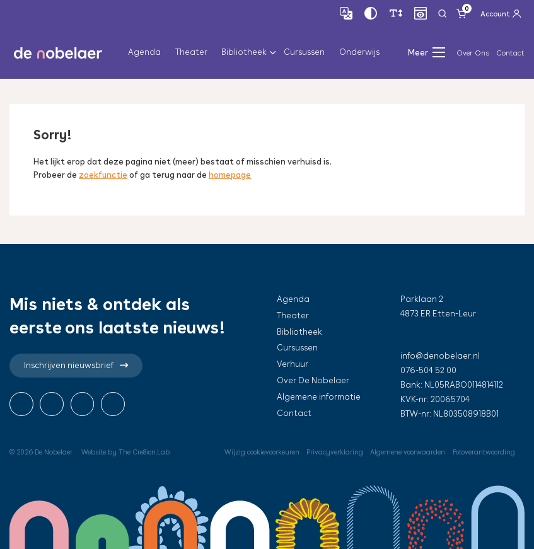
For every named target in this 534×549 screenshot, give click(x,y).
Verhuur (292, 364)
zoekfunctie (103, 175)
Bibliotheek (244, 52)
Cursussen (304, 52)
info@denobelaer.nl (440, 356)
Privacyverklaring (331, 452)
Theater (191, 52)
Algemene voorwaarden (404, 452)
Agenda (144, 52)
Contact (510, 53)
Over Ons (472, 53)
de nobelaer (58, 53)
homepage (230, 175)
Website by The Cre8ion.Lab (126, 452)
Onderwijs (359, 52)
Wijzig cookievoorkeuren (257, 452)
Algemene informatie (319, 397)
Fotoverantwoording (482, 452)
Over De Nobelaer (313, 380)
